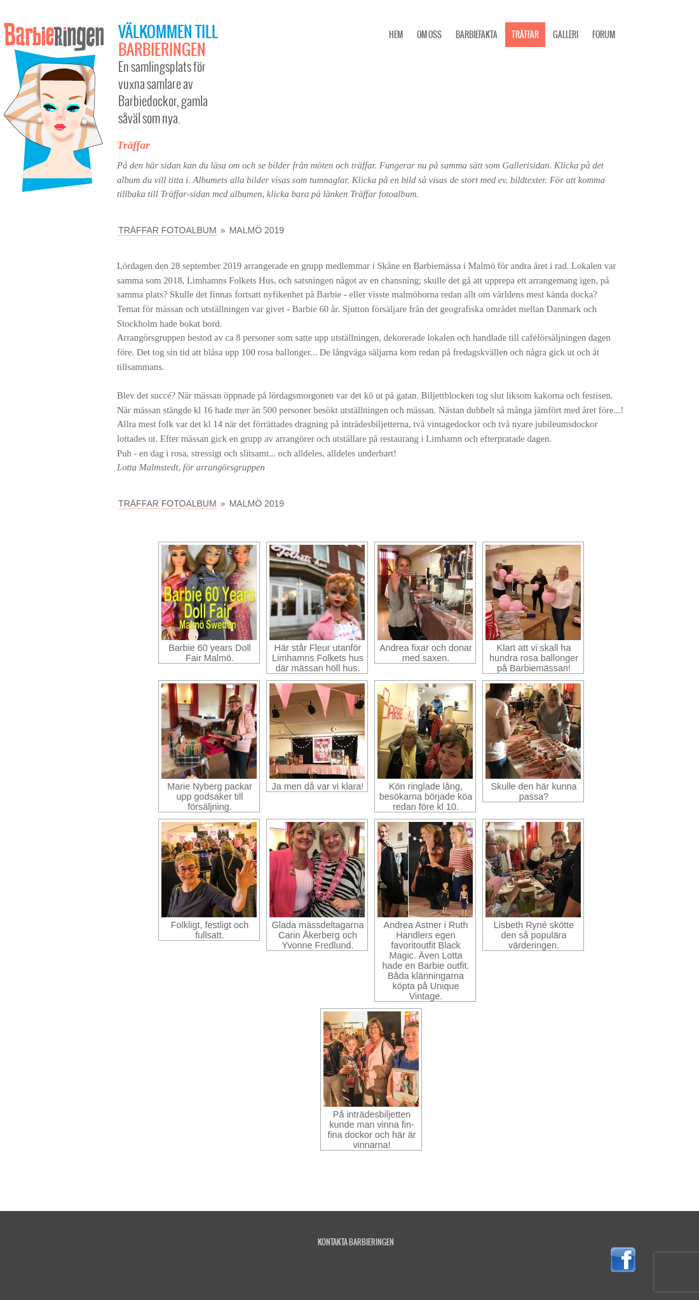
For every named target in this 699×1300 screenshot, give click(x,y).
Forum (603, 35)
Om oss (429, 35)
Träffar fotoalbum (167, 230)
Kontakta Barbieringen (356, 1241)
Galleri (565, 35)
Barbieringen (162, 49)
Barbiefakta (477, 35)
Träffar (525, 35)
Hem (396, 35)
